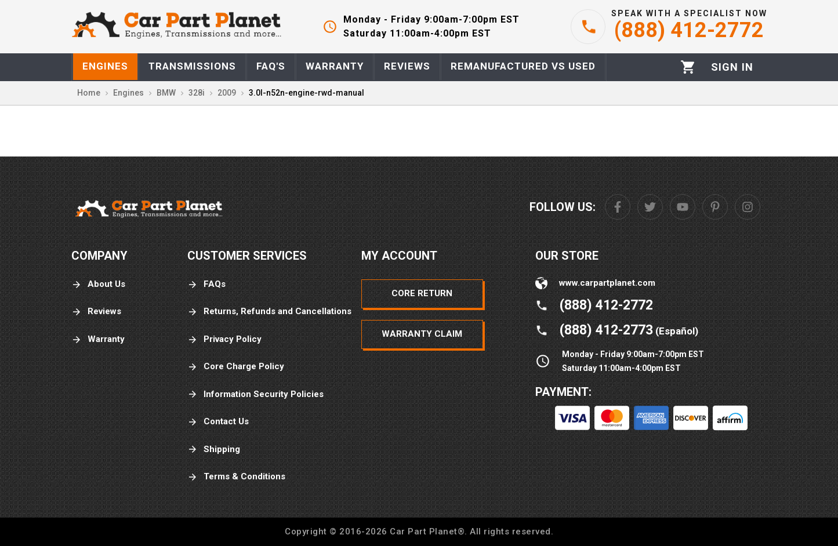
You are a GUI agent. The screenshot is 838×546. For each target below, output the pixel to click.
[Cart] (688, 67)
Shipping (213, 449)
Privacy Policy (224, 339)
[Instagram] (747, 207)
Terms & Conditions (236, 476)
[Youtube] (682, 207)
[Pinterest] (715, 207)
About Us (98, 284)
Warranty (98, 339)
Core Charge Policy (235, 366)
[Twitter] (650, 207)
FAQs (206, 284)
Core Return (421, 293)
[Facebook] (617, 207)
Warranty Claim (422, 334)
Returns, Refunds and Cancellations (269, 311)
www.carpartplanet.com (607, 283)
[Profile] (732, 67)
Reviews (96, 311)
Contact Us (218, 421)
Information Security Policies (255, 394)
